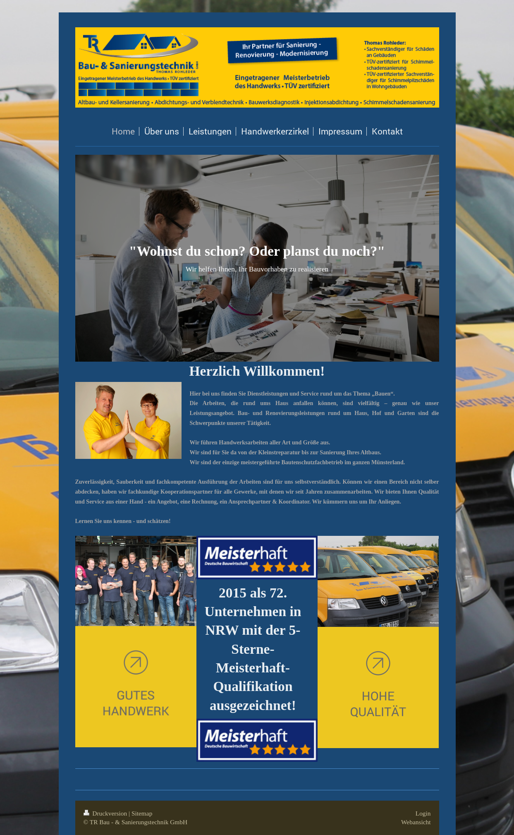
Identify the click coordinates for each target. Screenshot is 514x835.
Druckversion (106, 813)
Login (423, 813)
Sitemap (141, 813)
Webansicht (415, 821)
